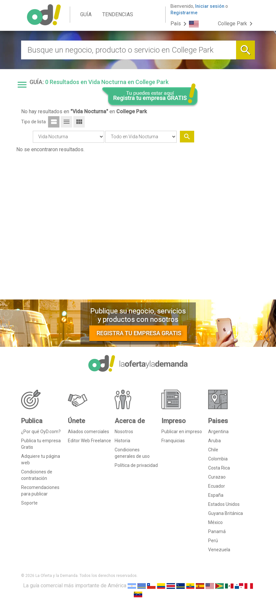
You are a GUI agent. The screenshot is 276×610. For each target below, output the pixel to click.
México (215, 522)
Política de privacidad (136, 465)
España (215, 495)
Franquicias (173, 440)
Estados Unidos (224, 504)
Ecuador (216, 486)
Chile (213, 449)
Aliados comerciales (88, 431)
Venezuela (219, 549)
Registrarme (183, 12)
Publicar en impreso (181, 431)
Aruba (214, 440)
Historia (122, 440)
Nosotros (124, 431)
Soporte (29, 503)
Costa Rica (219, 467)
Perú (213, 540)
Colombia (218, 458)
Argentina (218, 431)
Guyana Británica (225, 513)
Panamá (217, 531)
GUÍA (86, 14)
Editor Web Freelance (89, 440)
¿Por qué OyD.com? (41, 431)
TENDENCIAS (117, 14)
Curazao (217, 477)
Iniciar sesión (209, 6)
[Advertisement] (229, 195)
